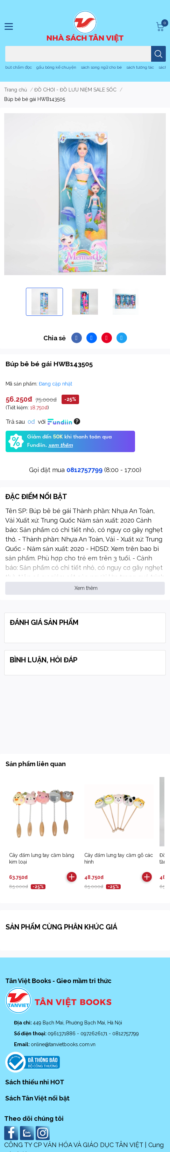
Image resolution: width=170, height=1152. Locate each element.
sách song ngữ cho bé (101, 67)
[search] (158, 54)
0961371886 (62, 1033)
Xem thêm (86, 588)
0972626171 (94, 1033)
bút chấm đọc (18, 67)
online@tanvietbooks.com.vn (63, 1044)
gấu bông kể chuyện (56, 67)
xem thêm (60, 445)
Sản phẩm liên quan (36, 764)
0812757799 (84, 469)
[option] (44, 302)
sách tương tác (140, 67)
